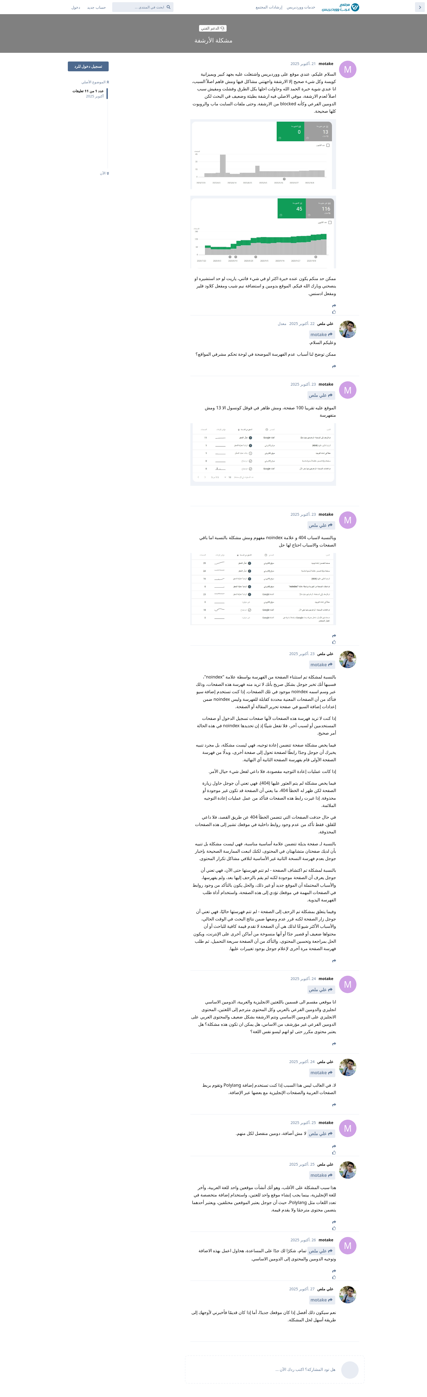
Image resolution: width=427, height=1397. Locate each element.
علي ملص (318, 395)
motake (318, 334)
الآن (104, 173)
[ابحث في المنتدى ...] (142, 7)
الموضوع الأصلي (95, 81)
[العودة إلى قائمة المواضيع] (420, 7)
